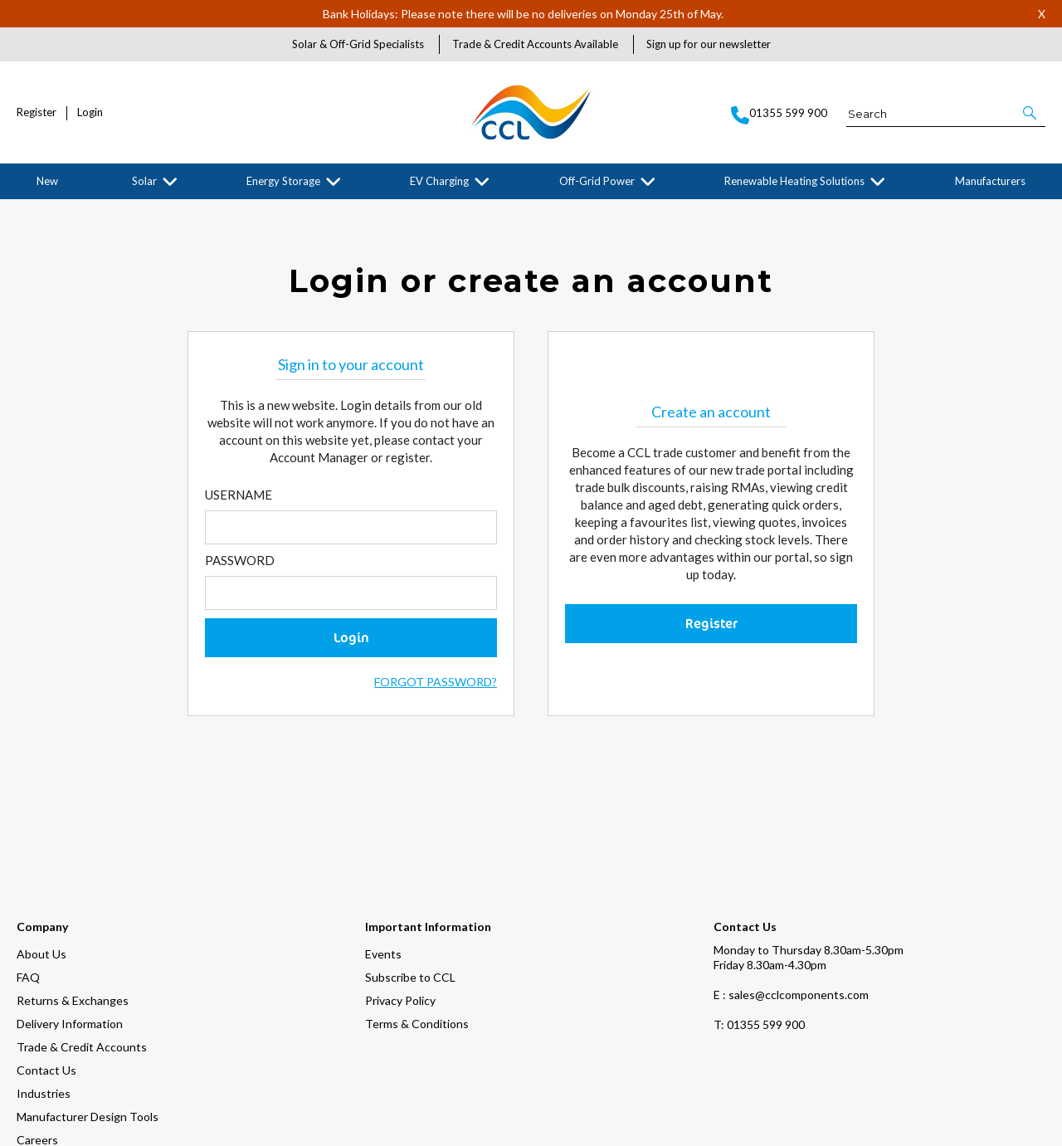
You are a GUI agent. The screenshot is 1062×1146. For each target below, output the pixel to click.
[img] (98, 1121)
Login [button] (351, 639)
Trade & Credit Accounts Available (535, 44)
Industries (44, 987)
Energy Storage (283, 181)
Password (240, 561)
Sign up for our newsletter (708, 44)
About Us (41, 848)
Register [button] (711, 625)
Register (36, 112)
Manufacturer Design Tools (87, 1010)
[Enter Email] (351, 529)
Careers (37, 1034)
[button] (1030, 113)
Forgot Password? (435, 683)
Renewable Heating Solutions (794, 181)
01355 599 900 (759, 918)
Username (238, 496)
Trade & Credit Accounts (82, 941)
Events (383, 848)
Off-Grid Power (597, 181)
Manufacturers (990, 181)
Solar (144, 181)
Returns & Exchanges (73, 894)
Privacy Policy (400, 894)
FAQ (28, 871)
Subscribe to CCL (410, 871)
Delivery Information (70, 917)
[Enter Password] (351, 595)
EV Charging (439, 181)
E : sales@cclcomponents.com (791, 888)
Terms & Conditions (417, 917)
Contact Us (46, 964)
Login (90, 112)
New (47, 181)
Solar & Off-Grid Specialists (358, 44)
